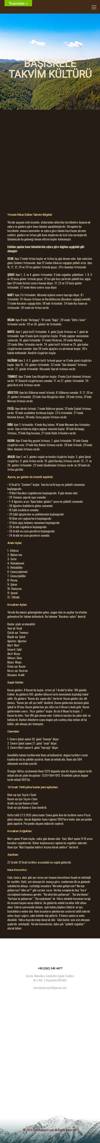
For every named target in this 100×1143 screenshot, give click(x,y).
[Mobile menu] (94, 6)
